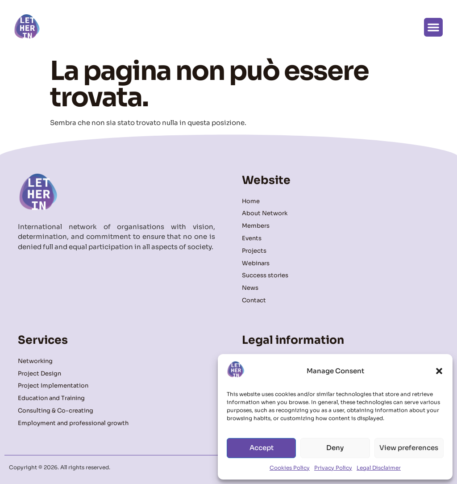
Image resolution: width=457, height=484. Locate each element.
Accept (261, 447)
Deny (335, 447)
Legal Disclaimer (379, 467)
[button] (439, 371)
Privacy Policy (333, 467)
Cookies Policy (290, 467)
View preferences (408, 447)
